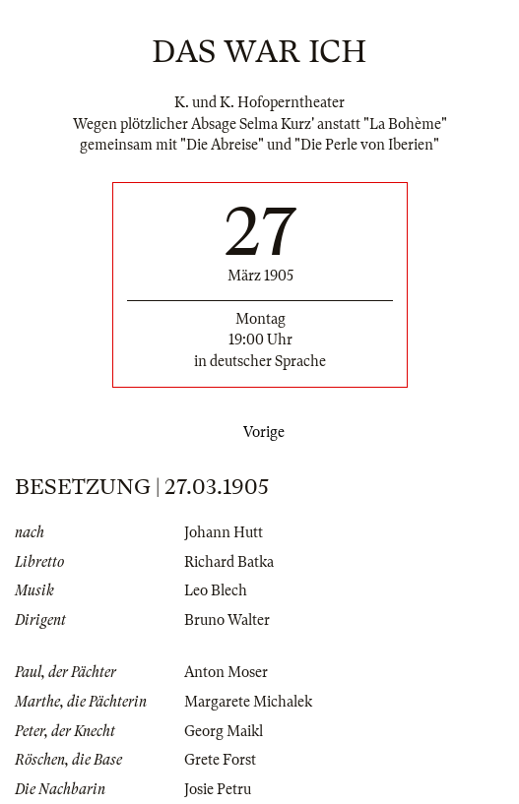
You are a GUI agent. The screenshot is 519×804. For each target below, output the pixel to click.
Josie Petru (217, 789)
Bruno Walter (227, 620)
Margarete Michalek (248, 702)
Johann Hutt (223, 532)
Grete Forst (220, 760)
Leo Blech (215, 590)
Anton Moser (226, 672)
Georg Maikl (223, 731)
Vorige (260, 432)
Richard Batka (229, 562)
